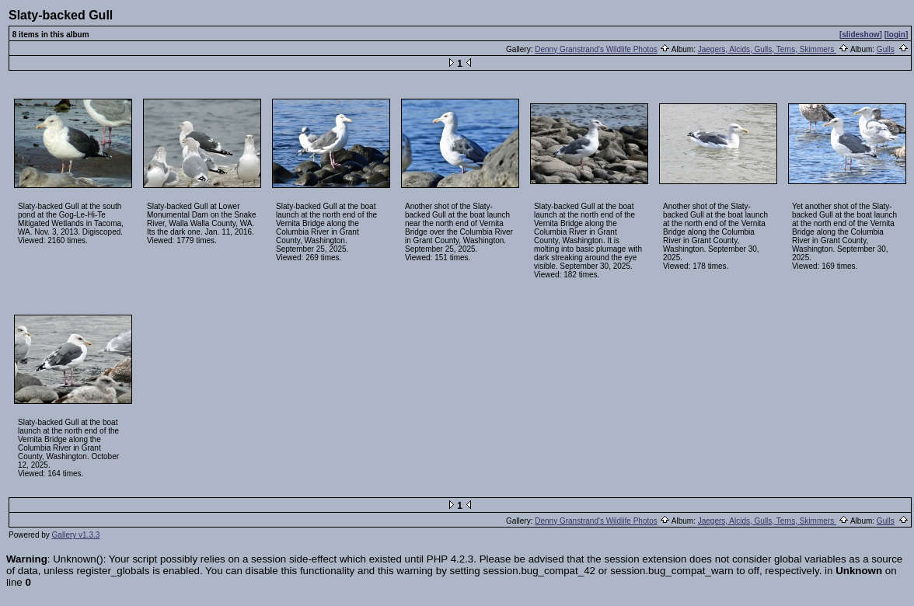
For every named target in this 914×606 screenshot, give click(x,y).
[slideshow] (860, 34)
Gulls (886, 49)
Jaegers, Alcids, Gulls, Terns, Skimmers (767, 49)
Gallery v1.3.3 (76, 535)
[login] (896, 34)
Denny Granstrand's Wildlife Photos (596, 49)
